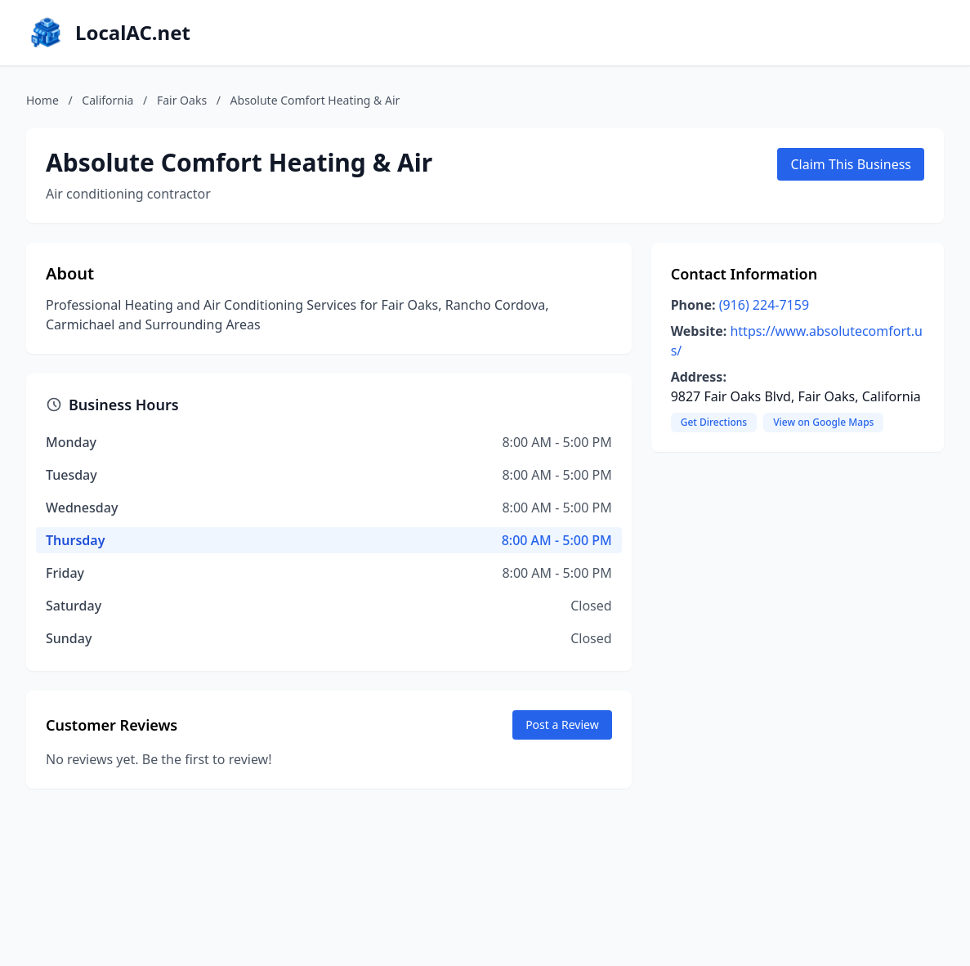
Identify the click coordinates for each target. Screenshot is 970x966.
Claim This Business (850, 164)
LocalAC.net (132, 33)
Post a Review (562, 724)
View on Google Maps (823, 422)
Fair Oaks (182, 100)
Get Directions (714, 422)
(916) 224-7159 (764, 305)
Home (42, 100)
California (107, 100)
